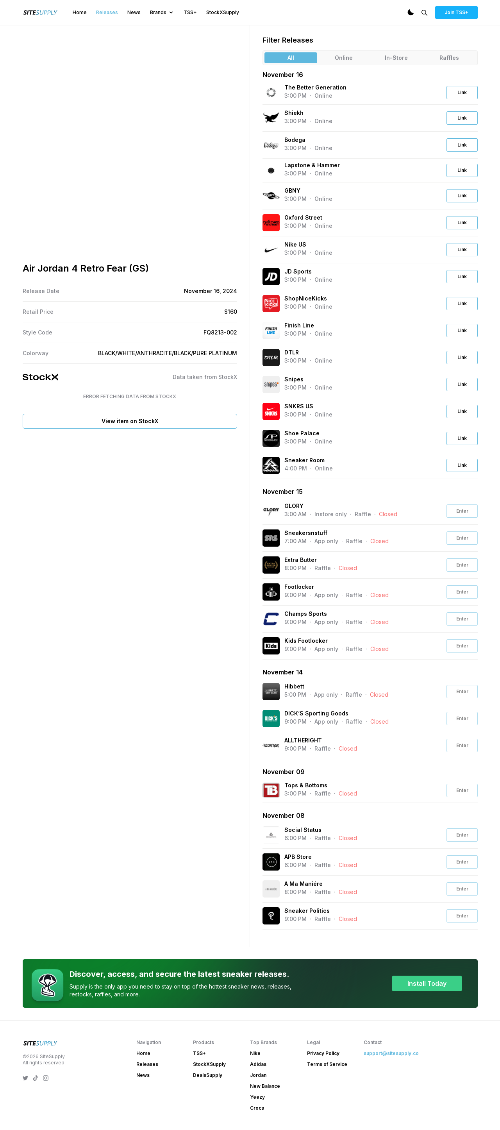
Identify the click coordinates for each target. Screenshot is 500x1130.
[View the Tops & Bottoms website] (271, 790)
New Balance (265, 1086)
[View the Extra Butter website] (271, 565)
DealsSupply (207, 1075)
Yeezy (257, 1097)
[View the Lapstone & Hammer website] (271, 170)
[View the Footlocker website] (271, 592)
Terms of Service (327, 1064)
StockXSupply (222, 12)
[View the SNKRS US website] (271, 411)
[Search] (424, 13)
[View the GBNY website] (271, 195)
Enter (462, 511)
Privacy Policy (323, 1053)
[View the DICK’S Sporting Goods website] (271, 718)
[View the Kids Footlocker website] (271, 645)
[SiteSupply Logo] (40, 12)
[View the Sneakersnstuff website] (271, 538)
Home (80, 12)
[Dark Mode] (410, 12)
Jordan (258, 1075)
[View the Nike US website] (271, 249)
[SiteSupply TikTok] (35, 1078)
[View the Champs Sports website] (271, 619)
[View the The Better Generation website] (271, 92)
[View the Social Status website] (271, 835)
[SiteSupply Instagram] (45, 1078)
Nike (255, 1053)
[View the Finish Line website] (271, 330)
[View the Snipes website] (271, 384)
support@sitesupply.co (391, 1053)
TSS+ (190, 12)
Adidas (258, 1064)
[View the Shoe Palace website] (271, 438)
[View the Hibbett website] (271, 691)
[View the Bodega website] (271, 145)
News (134, 12)
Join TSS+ (456, 12)
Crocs (257, 1108)
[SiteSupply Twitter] (25, 1078)
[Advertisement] (130, 492)
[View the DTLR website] (271, 357)
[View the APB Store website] (271, 862)
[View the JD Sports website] (271, 276)
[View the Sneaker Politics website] (271, 915)
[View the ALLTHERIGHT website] (271, 745)
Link (462, 92)
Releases (107, 12)
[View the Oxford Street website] (271, 222)
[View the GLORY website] (271, 511)
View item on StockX (130, 421)
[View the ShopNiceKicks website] (271, 303)
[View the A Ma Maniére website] (271, 889)
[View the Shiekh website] (271, 118)
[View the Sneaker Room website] (271, 465)
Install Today (426, 983)
